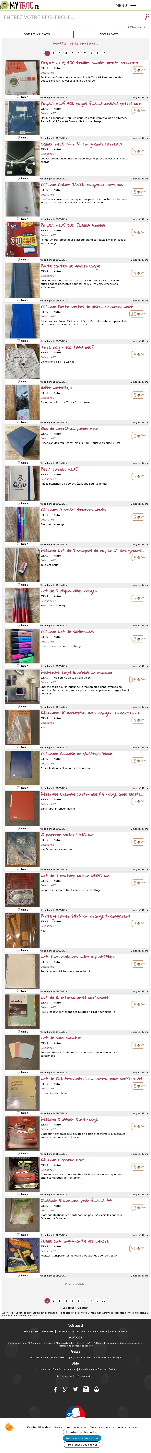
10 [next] (103, 53)
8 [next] (91, 53)
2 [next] (53, 53)
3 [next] (60, 53)
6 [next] (78, 53)
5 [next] (72, 53)
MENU (121, 5)
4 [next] (66, 53)
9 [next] (97, 53)
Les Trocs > (70, 1307)
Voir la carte (109, 34)
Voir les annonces (37, 34)
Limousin (82, 1307)
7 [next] (85, 53)
